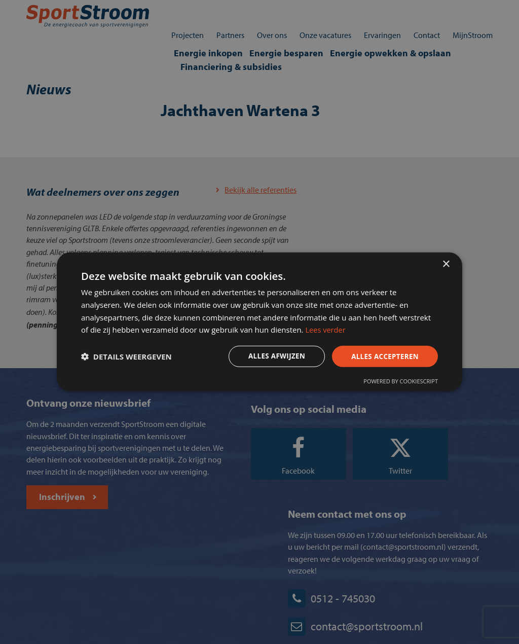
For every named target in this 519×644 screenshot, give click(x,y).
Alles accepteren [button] (379, 357)
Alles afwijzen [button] (269, 357)
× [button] (446, 262)
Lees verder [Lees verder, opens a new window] (364, 329)
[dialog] (259, 322)
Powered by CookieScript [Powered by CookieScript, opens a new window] (397, 383)
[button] (130, 357)
